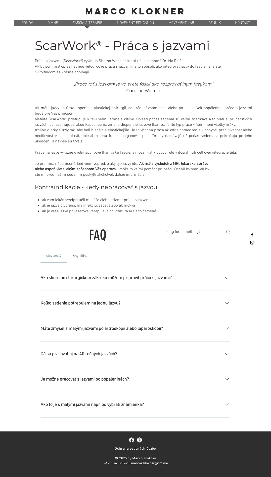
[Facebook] (131, 439)
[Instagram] (139, 439)
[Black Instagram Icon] (252, 242)
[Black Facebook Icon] (252, 234)
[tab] (54, 256)
